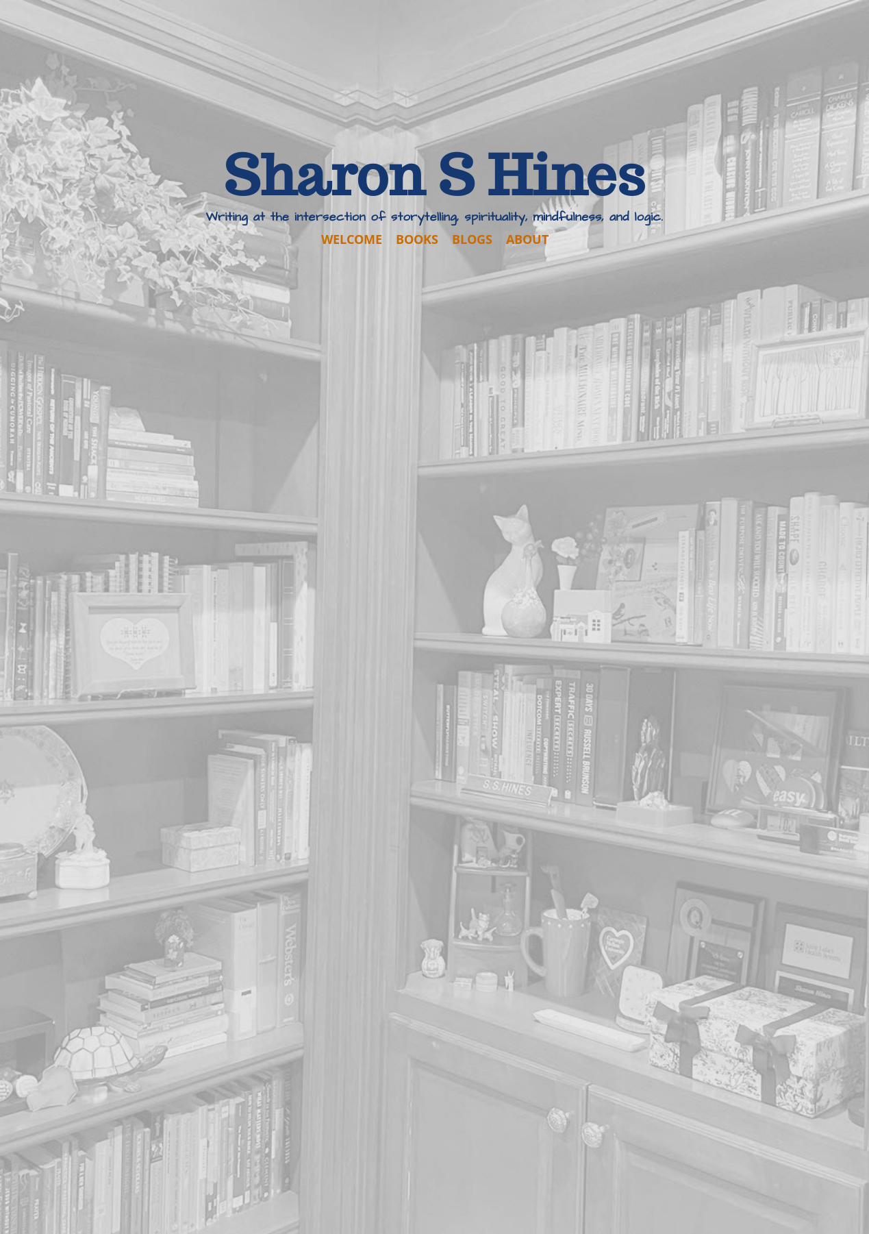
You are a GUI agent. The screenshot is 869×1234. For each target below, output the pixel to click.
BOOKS (417, 239)
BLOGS (472, 239)
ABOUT (527, 239)
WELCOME (351, 239)
